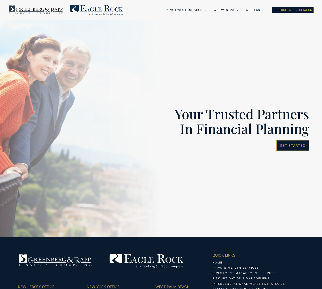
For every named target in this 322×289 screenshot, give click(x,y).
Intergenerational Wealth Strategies (248, 284)
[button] (293, 10)
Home (217, 262)
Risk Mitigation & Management (241, 278)
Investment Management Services (244, 273)
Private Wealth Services (235, 268)
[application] (210, 10)
